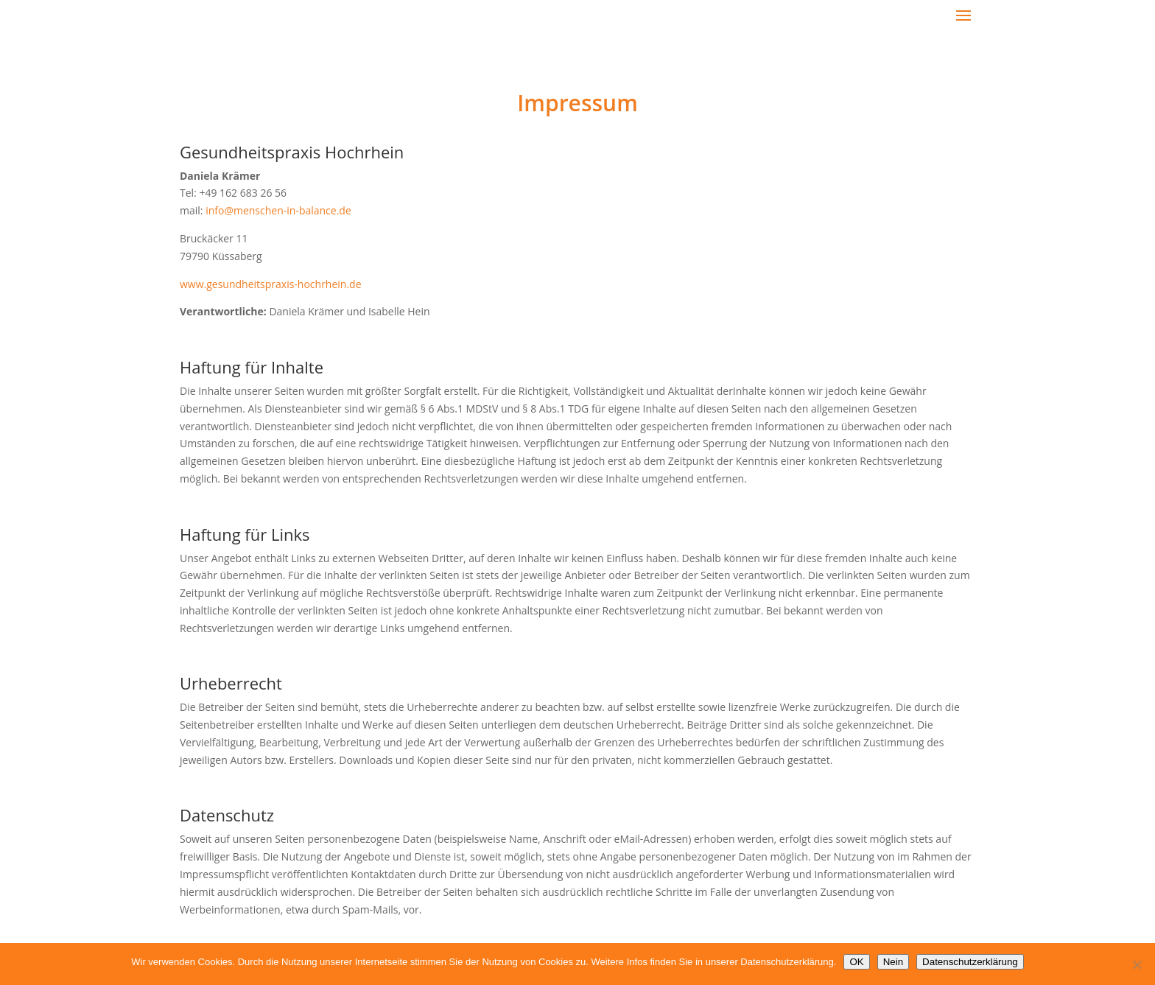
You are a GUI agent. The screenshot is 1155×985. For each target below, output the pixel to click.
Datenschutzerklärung (970, 961)
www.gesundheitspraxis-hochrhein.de (271, 284)
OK (856, 961)
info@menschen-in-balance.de (278, 210)
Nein (893, 961)
